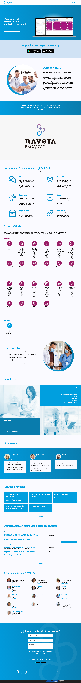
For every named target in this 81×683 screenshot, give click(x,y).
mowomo (43, 675)
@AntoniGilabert (15, 582)
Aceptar (49, 681)
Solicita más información (12, 30)
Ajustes (61, 681)
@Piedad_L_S (39, 583)
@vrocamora (14, 598)
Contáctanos (61, 671)
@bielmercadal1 (64, 598)
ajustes (42, 681)
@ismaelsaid (14, 591)
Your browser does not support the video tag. (40, 137)
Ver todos (40, 516)
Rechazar (55, 681)
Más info (69, 535)
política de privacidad (40, 651)
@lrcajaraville (14, 616)
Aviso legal (46, 671)
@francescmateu (39, 591)
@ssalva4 (38, 600)
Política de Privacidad (54, 671)
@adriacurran (14, 607)
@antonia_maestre (64, 583)
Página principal (74, 2)
